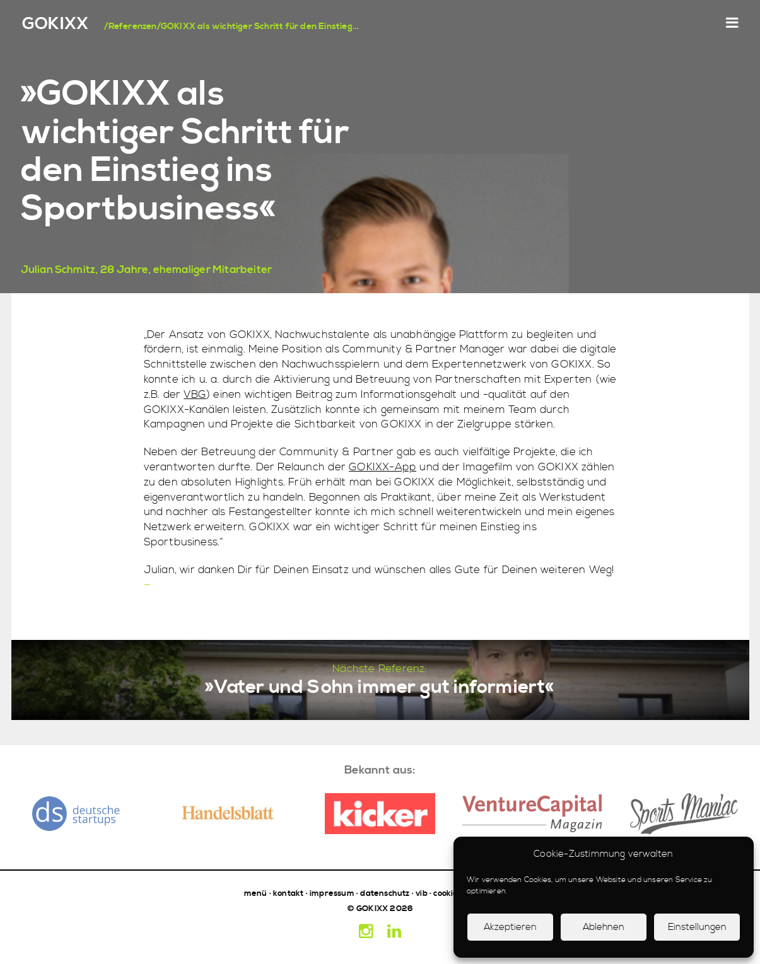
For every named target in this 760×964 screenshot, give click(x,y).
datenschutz (384, 893)
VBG (195, 395)
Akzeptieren (510, 927)
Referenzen (132, 26)
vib (422, 893)
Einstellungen (697, 927)
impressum (332, 893)
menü (255, 893)
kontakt (288, 893)
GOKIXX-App (382, 467)
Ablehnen (603, 927)
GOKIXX (55, 24)
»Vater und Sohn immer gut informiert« (379, 687)
